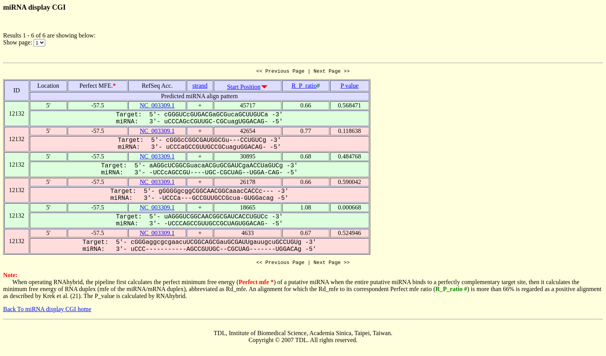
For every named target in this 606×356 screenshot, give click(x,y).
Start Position (243, 88)
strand (200, 86)
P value (349, 86)
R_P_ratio (304, 86)
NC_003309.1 (157, 106)
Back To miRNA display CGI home (47, 311)
